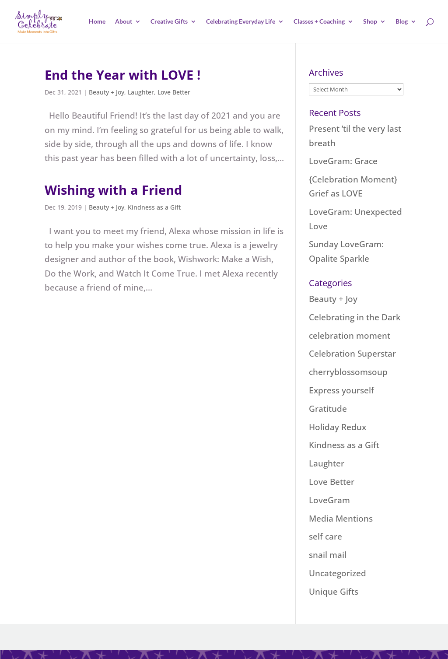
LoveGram (329, 500)
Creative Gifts (169, 21)
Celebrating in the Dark (354, 317)
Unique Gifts (333, 591)
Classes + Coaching (319, 21)
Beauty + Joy (106, 92)
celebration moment (349, 335)
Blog (402, 21)
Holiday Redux (337, 427)
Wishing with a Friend (113, 189)
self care (325, 536)
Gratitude (328, 408)
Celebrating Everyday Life (240, 21)
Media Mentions (341, 518)
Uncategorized (337, 573)
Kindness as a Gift (154, 207)
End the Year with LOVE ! (122, 74)
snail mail (327, 555)
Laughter (141, 92)
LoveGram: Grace (343, 161)
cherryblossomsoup (348, 372)
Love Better (174, 92)
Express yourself (341, 390)
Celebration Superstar (352, 353)
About (123, 21)
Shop (370, 21)
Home (97, 21)
